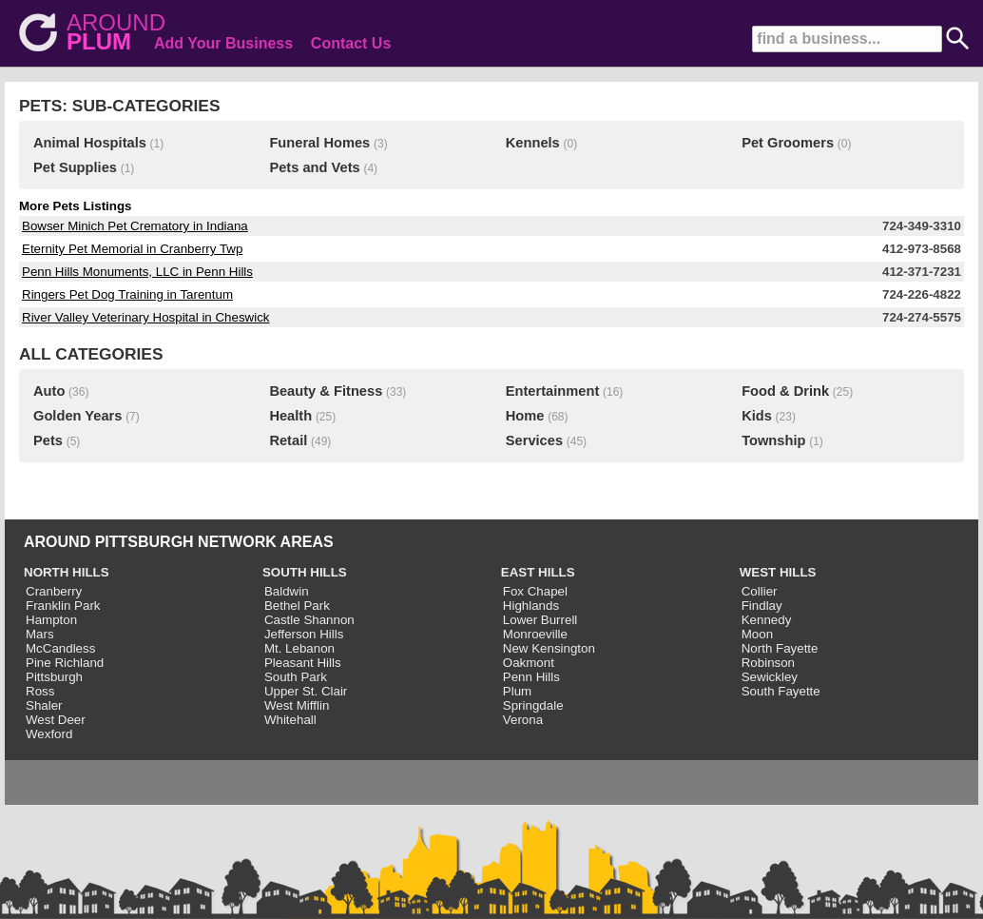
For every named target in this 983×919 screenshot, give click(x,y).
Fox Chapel (535, 591)
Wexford (49, 734)
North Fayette (780, 648)
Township (773, 440)
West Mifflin (296, 705)
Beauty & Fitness (325, 391)
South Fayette (781, 691)
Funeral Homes (319, 142)
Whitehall (290, 720)
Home (525, 415)
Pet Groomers (788, 142)
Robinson (768, 662)
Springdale (533, 705)
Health (290, 415)
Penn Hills (531, 677)
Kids (757, 415)
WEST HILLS (778, 572)
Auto (49, 391)
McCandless (60, 648)
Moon (757, 634)
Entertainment (553, 391)
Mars (40, 634)
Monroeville (535, 634)
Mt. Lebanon (299, 648)
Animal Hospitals (89, 142)
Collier (760, 591)
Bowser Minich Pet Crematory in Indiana (135, 226)
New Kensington (549, 648)
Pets (48, 440)
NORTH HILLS (66, 572)
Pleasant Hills (302, 662)
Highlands (531, 605)
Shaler (44, 705)
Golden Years (77, 415)
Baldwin (286, 591)
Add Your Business (223, 43)
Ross (40, 691)
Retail (288, 440)
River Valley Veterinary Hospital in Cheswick (146, 317)
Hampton (51, 620)
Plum (517, 691)
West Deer (56, 720)
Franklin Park (63, 605)
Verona (523, 720)
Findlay (762, 605)
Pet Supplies (75, 167)
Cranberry (54, 591)
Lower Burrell (540, 620)
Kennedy (767, 620)
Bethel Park (297, 605)
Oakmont (528, 662)
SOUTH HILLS (304, 572)
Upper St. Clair (305, 691)
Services (534, 440)
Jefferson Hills (303, 634)
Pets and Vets (314, 167)
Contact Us (351, 43)
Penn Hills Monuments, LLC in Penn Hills (137, 271)
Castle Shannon (309, 620)
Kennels (533, 142)
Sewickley (770, 677)
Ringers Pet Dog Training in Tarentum (127, 294)
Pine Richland (65, 662)
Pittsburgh (54, 677)
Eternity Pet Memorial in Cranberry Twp (132, 249)
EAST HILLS (538, 572)
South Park (295, 677)
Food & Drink (785, 391)
